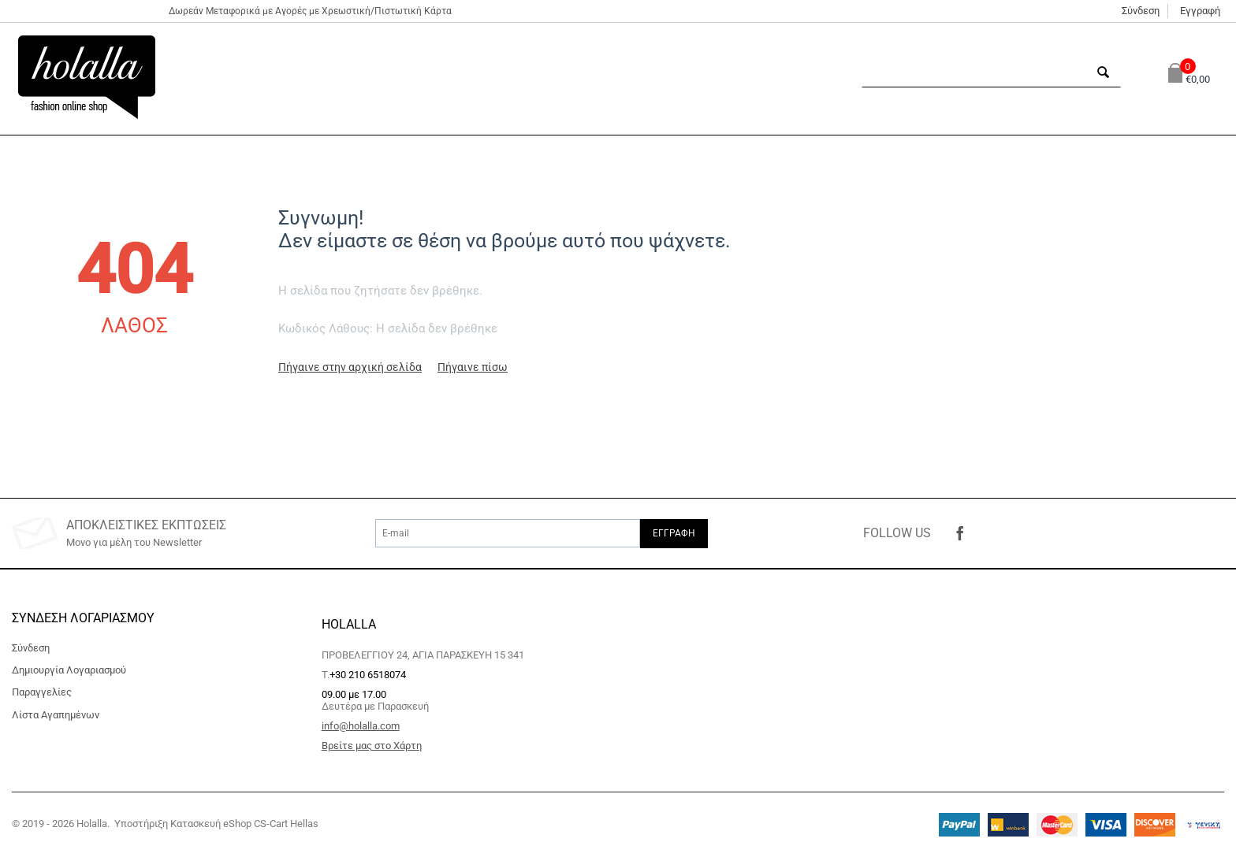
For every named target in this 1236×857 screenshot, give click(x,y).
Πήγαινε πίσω (472, 367)
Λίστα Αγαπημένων (55, 715)
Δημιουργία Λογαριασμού (69, 670)
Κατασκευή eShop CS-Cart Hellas (244, 823)
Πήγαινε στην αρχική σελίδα (350, 367)
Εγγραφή (1200, 11)
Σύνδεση (1141, 11)
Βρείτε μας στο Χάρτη (372, 745)
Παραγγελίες (42, 692)
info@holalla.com (361, 726)
